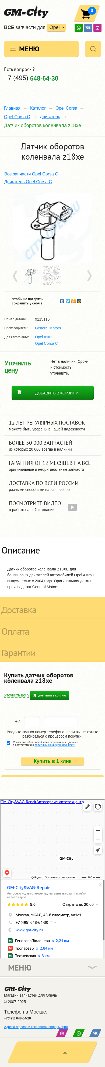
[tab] (52, 548)
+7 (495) (31, 78)
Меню (29, 48)
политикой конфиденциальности (54, 744)
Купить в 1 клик (52, 761)
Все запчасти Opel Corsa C (31, 174)
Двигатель (50, 116)
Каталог (38, 108)
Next (89, 276)
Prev (16, 276)
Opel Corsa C (17, 116)
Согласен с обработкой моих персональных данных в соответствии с (45, 743)
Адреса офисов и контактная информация (36, 1027)
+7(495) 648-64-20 (17, 1018)
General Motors (48, 328)
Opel (54, 27)
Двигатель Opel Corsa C (28, 181)
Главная (12, 108)
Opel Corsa (66, 108)
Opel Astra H (45, 337)
